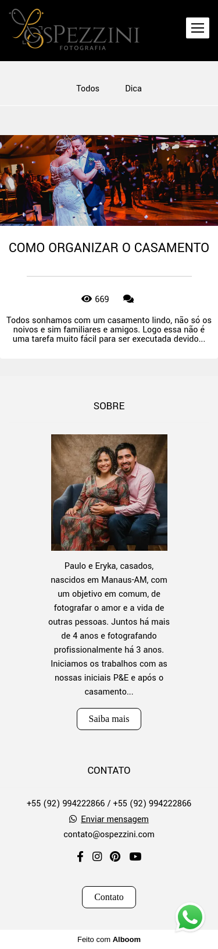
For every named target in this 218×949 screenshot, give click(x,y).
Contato (109, 897)
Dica (133, 89)
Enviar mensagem (115, 819)
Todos (87, 89)
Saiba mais (109, 719)
